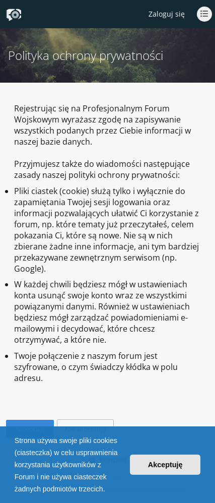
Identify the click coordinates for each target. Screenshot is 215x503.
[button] (108, 489)
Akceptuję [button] (165, 465)
